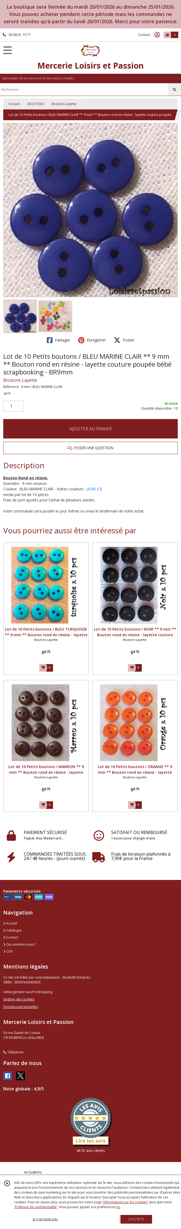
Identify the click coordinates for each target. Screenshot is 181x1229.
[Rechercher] (174, 89)
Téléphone (13, 1052)
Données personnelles (20, 1006)
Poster (124, 340)
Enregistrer (92, 340)
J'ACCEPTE (136, 1219)
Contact (144, 34)
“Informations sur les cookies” (125, 1202)
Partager (58, 340)
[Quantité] (13, 406)
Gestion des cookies (18, 999)
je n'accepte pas (45, 1219)
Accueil (14, 104)
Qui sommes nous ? (19, 944)
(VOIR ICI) (94, 488)
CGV (8, 951)
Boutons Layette (64, 104)
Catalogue (12, 930)
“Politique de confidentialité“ (35, 1207)
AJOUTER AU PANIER (91, 429)
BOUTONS (36, 104)
